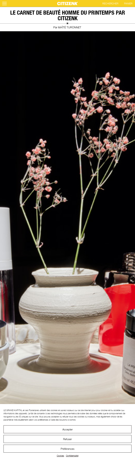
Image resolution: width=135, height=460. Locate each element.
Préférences (67, 448)
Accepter (67, 429)
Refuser (67, 439)
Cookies (60, 455)
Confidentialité (72, 455)
